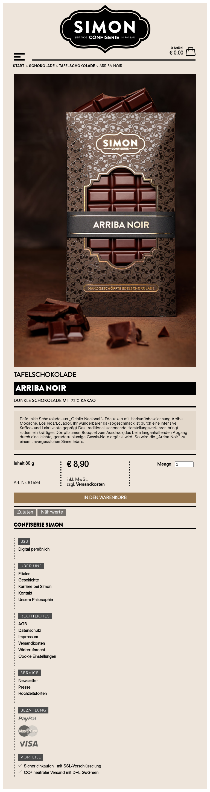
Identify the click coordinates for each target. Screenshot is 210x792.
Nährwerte (52, 512)
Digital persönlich (33, 550)
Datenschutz (29, 631)
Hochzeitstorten (32, 694)
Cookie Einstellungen (37, 657)
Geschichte (28, 580)
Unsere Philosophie (35, 600)
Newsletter (28, 681)
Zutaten (25, 512)
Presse (24, 688)
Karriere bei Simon (34, 587)
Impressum (28, 637)
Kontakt (25, 594)
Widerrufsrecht (31, 650)
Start (18, 66)
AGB (22, 624)
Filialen (24, 574)
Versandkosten (90, 484)
